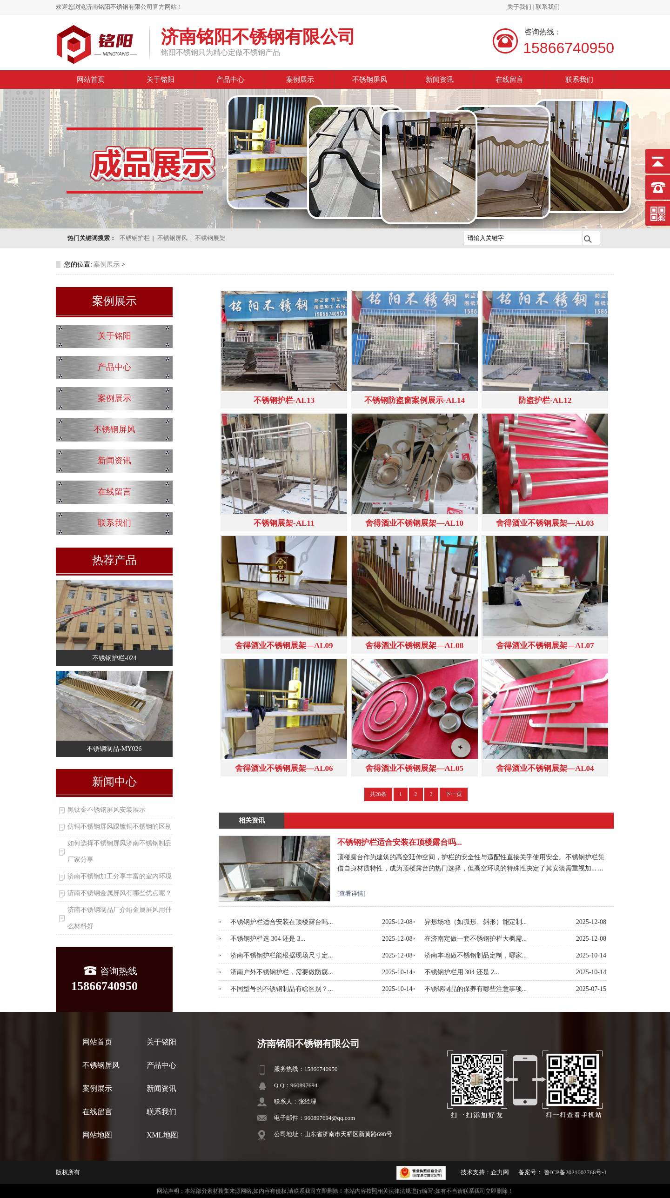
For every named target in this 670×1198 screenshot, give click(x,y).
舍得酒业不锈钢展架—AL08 (414, 645)
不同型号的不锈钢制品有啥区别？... (281, 988)
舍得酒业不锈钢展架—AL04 (545, 768)
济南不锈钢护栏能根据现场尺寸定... (281, 955)
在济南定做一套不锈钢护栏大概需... (475, 938)
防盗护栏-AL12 (544, 400)
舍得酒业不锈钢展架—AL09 (284, 645)
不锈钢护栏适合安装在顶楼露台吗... (399, 842)
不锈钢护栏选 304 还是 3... (267, 938)
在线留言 (509, 79)
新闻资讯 (440, 79)
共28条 (378, 794)
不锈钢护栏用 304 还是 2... (461, 972)
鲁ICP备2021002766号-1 (575, 1172)
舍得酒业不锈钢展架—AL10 (414, 523)
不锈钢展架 (210, 237)
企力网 (500, 1172)
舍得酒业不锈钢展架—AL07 (545, 645)
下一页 (453, 794)
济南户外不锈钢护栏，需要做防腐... (281, 972)
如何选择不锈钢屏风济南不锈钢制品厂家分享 (119, 851)
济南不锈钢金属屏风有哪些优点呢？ (119, 893)
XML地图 (162, 1135)
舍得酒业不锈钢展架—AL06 (284, 768)
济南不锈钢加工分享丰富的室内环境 (119, 876)
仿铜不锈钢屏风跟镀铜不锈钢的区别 (119, 826)
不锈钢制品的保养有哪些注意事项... (475, 988)
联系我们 (548, 6)
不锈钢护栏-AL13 (284, 400)
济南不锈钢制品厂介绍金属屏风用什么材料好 (119, 918)
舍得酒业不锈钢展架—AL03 (545, 523)
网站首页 (91, 79)
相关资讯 (252, 820)
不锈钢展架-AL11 (284, 523)
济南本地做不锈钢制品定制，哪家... (475, 955)
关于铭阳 (160, 79)
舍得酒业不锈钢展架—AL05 (414, 768)
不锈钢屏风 (369, 79)
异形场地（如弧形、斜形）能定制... (475, 921)
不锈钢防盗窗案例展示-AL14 (414, 400)
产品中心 (230, 79)
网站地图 (97, 1135)
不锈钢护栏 (135, 237)
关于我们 (519, 6)
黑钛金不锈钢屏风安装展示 (106, 809)
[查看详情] (351, 893)
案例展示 (300, 79)
